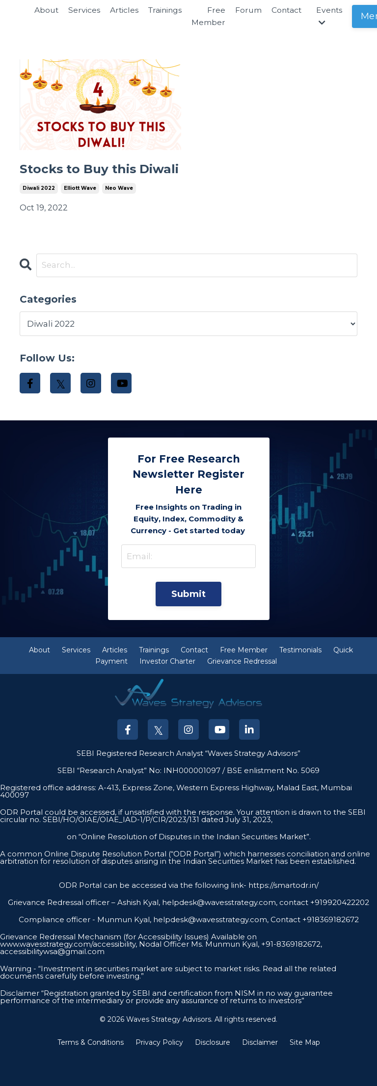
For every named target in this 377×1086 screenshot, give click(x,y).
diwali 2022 (39, 214)
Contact (291, 10)
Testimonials (300, 680)
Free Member (212, 16)
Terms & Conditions (90, 1072)
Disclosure (212, 1072)
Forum (252, 10)
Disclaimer (260, 1072)
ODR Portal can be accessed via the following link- (152, 915)
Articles (125, 10)
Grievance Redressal (242, 691)
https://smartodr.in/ (282, 915)
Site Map (305, 1072)
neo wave (119, 214)
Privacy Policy (159, 1072)
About (46, 10)
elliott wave (80, 214)
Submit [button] (188, 623)
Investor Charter (167, 691)
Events (335, 16)
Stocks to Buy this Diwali (89, 182)
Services (85, 10)
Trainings (167, 10)
